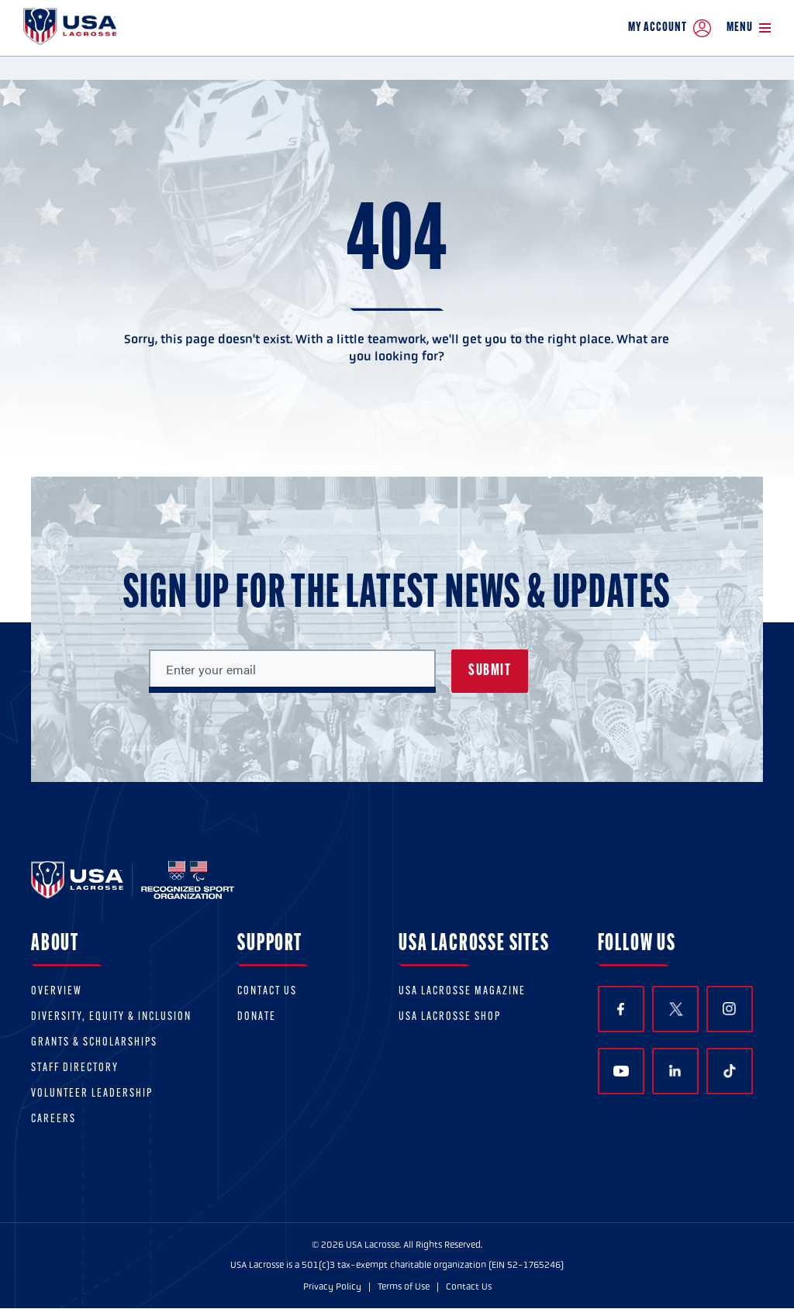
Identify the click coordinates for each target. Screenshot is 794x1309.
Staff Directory (75, 1068)
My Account (669, 28)
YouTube (621, 1071)
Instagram (729, 1008)
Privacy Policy (332, 1286)
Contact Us (267, 991)
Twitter (675, 1009)
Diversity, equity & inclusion (111, 1017)
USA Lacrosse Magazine (462, 991)
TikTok (729, 1071)
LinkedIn (675, 1070)
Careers (53, 1119)
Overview (56, 991)
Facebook (620, 1009)
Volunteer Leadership (92, 1094)
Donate (256, 1017)
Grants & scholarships (94, 1043)
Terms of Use (404, 1286)
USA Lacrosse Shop (450, 1017)
